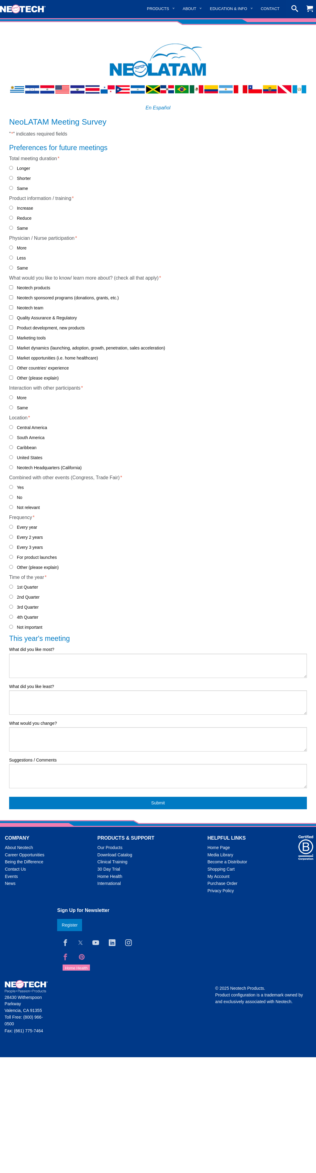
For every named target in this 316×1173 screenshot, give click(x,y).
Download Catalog (115, 854)
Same (22, 188)
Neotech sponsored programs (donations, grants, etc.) (67, 297)
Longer (23, 168)
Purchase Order (223, 883)
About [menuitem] (189, 8)
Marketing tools (31, 337)
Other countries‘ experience (43, 368)
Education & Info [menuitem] (228, 8)
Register (69, 925)
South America (30, 437)
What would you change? (33, 723)
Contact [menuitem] (270, 8)
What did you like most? (31, 649)
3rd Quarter (28, 607)
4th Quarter (27, 617)
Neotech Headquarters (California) (49, 467)
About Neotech (19, 847)
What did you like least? (31, 686)
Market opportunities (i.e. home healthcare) (57, 358)
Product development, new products (50, 327)
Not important (29, 627)
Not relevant (28, 507)
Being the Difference (24, 861)
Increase (25, 208)
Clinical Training (113, 861)
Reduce (24, 218)
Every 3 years (30, 547)
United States (29, 457)
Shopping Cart (221, 869)
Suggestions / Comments (33, 760)
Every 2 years (30, 537)
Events (11, 876)
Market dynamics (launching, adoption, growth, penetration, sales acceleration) (91, 348)
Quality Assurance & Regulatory (47, 317)
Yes (20, 487)
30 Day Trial (109, 869)
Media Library (220, 854)
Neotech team (30, 307)
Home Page (219, 847)
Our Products (110, 847)
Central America (32, 427)
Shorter (24, 178)
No (19, 497)
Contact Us (15, 869)
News (10, 883)
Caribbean (26, 447)
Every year (27, 527)
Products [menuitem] (158, 8)
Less (21, 258)
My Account (218, 876)
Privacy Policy (221, 890)
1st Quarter (27, 587)
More (21, 248)
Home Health (110, 876)
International (109, 883)
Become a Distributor (227, 861)
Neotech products (33, 287)
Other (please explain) (38, 378)
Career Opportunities (24, 854)
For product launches (37, 557)
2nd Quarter (28, 597)
